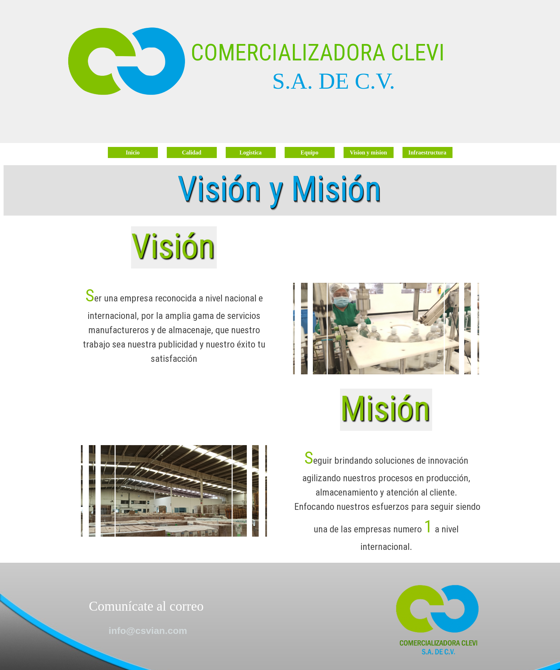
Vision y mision (368, 152)
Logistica (250, 152)
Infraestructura (427, 152)
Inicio (133, 152)
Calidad (191, 152)
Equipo (310, 152)
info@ (148, 630)
